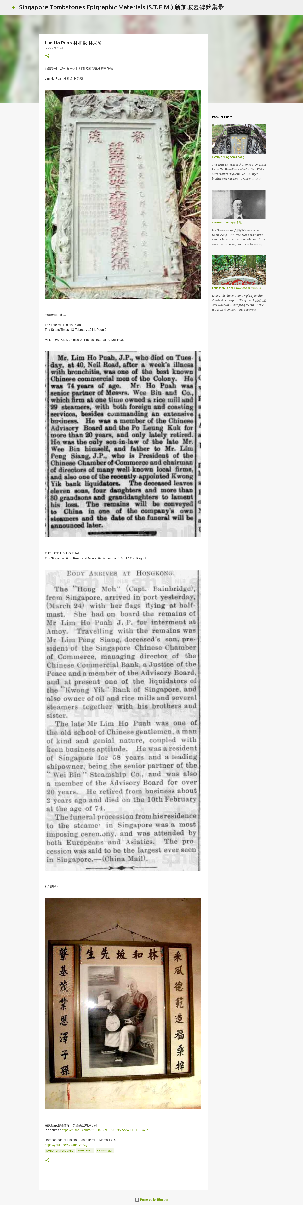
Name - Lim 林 (85, 1150)
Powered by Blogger (151, 1199)
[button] (47, 56)
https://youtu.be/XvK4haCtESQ (66, 1145)
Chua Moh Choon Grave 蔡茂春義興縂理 (236, 288)
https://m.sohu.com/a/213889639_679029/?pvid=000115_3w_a (105, 1130)
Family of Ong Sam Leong (228, 157)
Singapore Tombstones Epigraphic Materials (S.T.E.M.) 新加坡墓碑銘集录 (121, 6)
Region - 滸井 (104, 1150)
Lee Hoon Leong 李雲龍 (227, 222)
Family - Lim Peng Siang (59, 1151)
